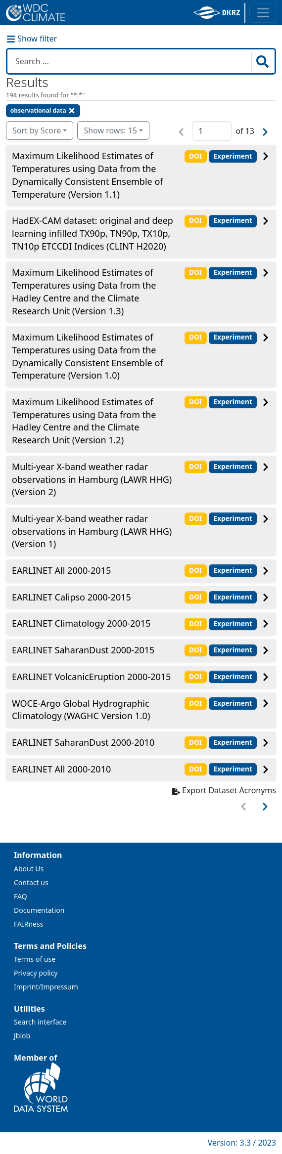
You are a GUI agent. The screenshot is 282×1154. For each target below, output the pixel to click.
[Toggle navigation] (263, 13)
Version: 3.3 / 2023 (242, 1142)
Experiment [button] (233, 156)
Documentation (39, 910)
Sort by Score (36, 130)
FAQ (20, 896)
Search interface (40, 1021)
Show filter (31, 38)
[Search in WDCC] (130, 61)
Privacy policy (36, 973)
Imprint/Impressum (46, 986)
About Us (29, 868)
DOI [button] (195, 156)
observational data (43, 110)
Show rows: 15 (110, 130)
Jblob (22, 1035)
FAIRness (28, 924)
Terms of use (34, 959)
